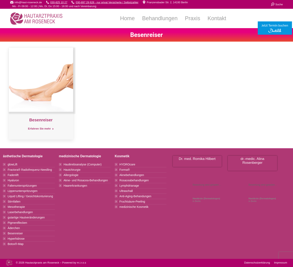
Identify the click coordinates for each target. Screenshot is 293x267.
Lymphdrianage (129, 185)
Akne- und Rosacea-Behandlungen (86, 180)
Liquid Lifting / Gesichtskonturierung (30, 196)
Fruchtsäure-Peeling (132, 201)
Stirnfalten (14, 201)
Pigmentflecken (17, 222)
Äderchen (14, 228)
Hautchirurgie (72, 169)
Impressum (280, 262)
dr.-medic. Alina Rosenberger (252, 161)
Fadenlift (13, 175)
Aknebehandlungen (131, 175)
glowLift (12, 164)
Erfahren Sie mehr (41, 128)
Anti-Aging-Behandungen (135, 196)
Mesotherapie (16, 206)
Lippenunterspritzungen (22, 191)
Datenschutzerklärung (257, 262)
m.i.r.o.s (81, 262)
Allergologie (71, 175)
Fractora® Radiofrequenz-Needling (30, 169)
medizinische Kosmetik (133, 206)
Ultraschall (126, 191)
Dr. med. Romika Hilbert (197, 159)
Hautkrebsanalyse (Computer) (83, 164)
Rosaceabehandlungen (134, 180)
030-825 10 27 (58, 2)
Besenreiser (41, 120)
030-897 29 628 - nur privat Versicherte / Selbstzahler (107, 2)
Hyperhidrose (16, 238)
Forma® (124, 169)
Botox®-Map (15, 244)
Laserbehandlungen (20, 212)
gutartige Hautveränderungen (26, 217)
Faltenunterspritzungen (22, 185)
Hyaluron (13, 180)
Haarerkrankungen (75, 185)
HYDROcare (127, 164)
